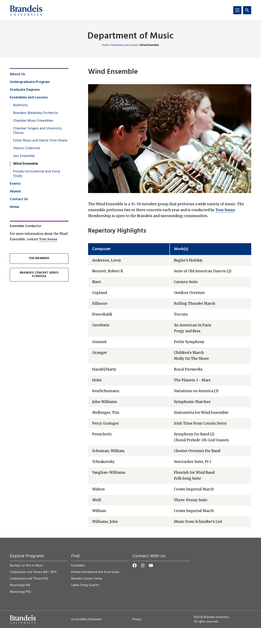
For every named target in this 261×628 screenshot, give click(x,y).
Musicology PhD (20, 591)
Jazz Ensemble (24, 156)
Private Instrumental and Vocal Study (36, 173)
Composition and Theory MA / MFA (33, 572)
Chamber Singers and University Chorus (37, 130)
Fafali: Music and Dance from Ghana (40, 140)
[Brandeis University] (26, 10)
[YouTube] (151, 565)
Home (105, 45)
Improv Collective (26, 148)
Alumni (15, 191)
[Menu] (237, 10)
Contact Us (19, 199)
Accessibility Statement (86, 619)
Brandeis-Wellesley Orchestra (35, 113)
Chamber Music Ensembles (33, 121)
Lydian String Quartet (85, 585)
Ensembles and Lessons (124, 45)
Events (15, 184)
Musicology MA (20, 585)
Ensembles (78, 565)
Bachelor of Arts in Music (26, 565)
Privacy (137, 619)
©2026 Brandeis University (211, 617)
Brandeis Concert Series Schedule (39, 274)
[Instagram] (143, 565)
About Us (17, 74)
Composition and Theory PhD (29, 578)
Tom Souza (225, 210)
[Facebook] (135, 565)
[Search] (247, 10)
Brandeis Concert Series (86, 578)
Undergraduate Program (30, 82)
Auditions (20, 105)
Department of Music (130, 36)
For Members (39, 258)
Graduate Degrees (25, 90)
